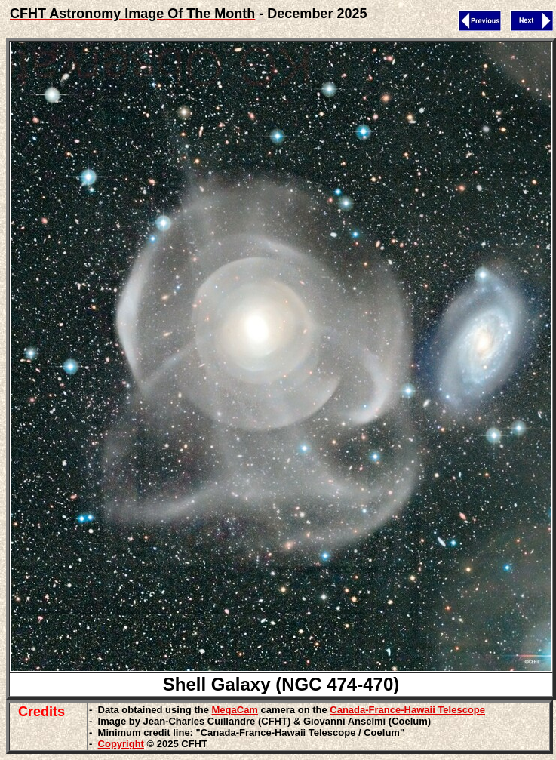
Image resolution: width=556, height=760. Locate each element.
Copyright (121, 743)
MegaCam (235, 709)
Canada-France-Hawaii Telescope (407, 709)
